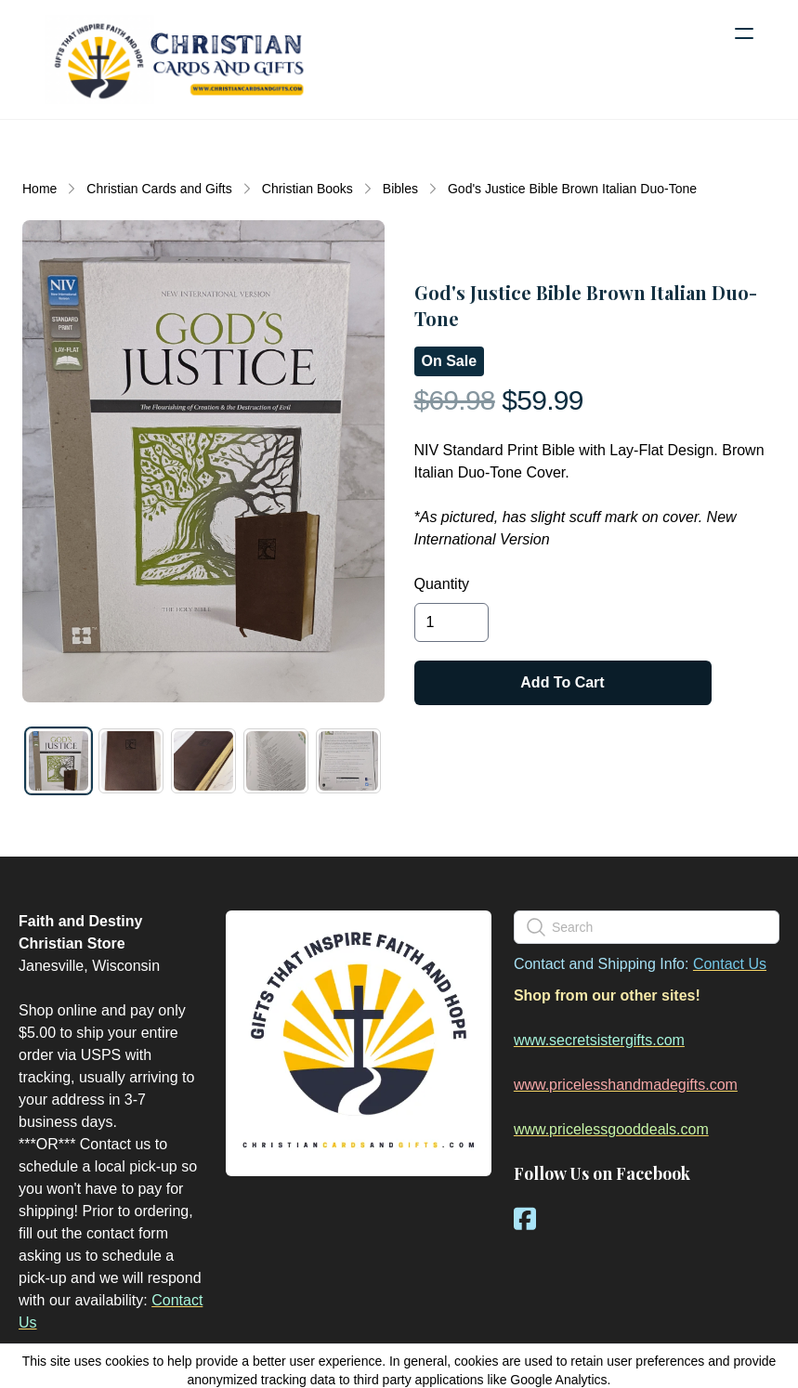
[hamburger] (744, 33)
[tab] (58, 760)
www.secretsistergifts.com (599, 1040)
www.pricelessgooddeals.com (611, 1129)
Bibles (400, 188)
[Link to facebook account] (525, 1218)
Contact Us (729, 964)
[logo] (178, 59)
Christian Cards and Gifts (158, 188)
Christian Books (307, 188)
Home (39, 188)
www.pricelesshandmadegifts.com (626, 1085)
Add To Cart (562, 682)
